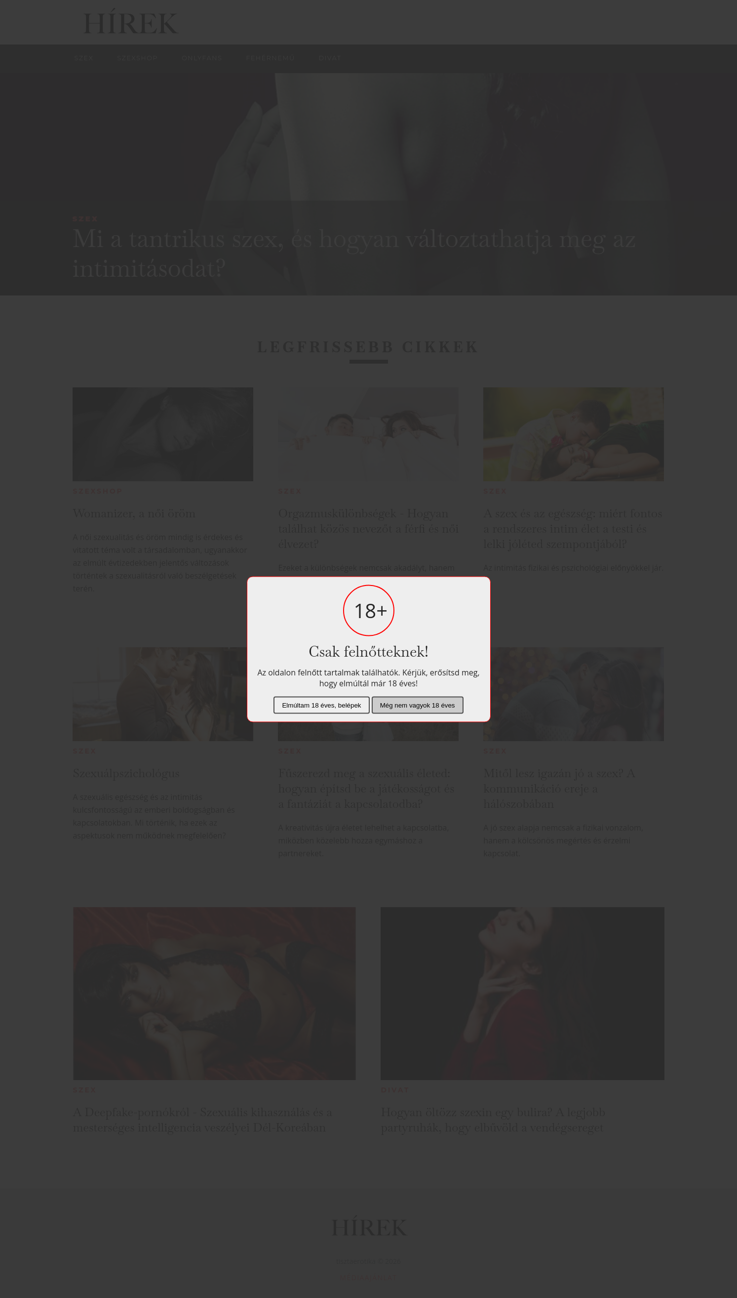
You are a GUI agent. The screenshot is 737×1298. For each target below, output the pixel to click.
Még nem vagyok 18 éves (417, 705)
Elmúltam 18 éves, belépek (321, 705)
